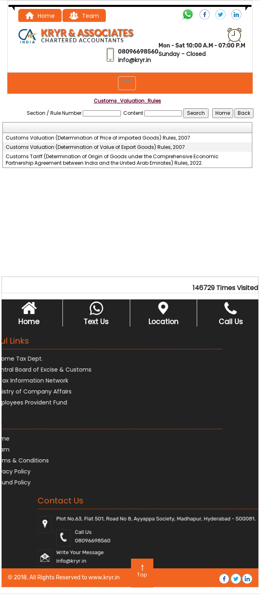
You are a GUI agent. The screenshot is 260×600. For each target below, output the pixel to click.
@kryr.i (138, 60)
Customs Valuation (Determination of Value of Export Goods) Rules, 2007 (95, 147)
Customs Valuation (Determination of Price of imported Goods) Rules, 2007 (98, 138)
